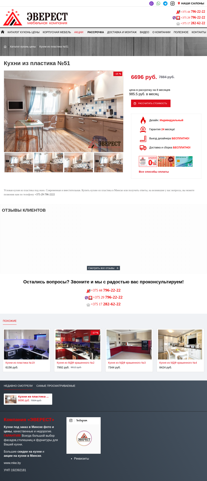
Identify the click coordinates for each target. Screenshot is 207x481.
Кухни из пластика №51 (34, 396)
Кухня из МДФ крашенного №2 (75, 362)
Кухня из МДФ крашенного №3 (127, 362)
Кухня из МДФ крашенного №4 (178, 362)
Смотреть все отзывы (101, 268)
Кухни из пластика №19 (20, 362)
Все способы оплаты (154, 173)
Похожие (10, 320)
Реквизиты (81, 458)
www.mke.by (12, 463)
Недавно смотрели (18, 385)
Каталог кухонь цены (23, 46)
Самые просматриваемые (55, 385)
